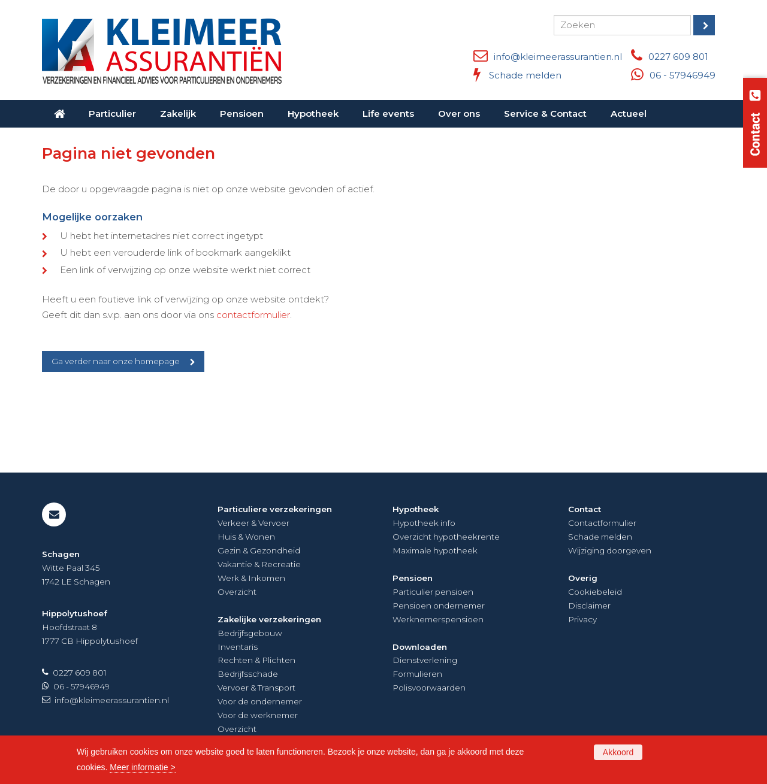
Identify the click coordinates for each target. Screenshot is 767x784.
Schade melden (525, 75)
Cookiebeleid (595, 592)
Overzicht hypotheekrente (446, 536)
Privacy (582, 619)
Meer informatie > (142, 767)
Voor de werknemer (258, 715)
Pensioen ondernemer (438, 605)
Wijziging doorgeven (609, 550)
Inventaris (238, 647)
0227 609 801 (678, 56)
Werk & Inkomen (251, 578)
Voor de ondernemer (260, 701)
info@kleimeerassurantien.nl (558, 56)
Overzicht (237, 592)
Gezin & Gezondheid (259, 550)
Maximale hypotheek (435, 550)
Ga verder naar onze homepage (116, 361)
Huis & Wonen (246, 536)
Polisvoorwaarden (429, 687)
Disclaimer (589, 605)
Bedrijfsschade (248, 674)
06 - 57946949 (682, 75)
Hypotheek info (423, 523)
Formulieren (417, 674)
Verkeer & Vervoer (253, 523)
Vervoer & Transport (256, 687)
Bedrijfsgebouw (250, 633)
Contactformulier (602, 523)
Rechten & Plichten (256, 660)
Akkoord (618, 752)
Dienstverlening (424, 660)
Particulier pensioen (432, 592)
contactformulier (253, 314)
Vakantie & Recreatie (259, 564)
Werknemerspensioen (438, 619)
